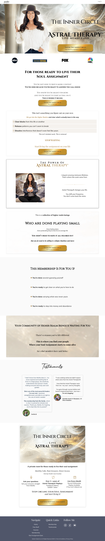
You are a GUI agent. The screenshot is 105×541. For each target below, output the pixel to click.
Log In (100, 1)
